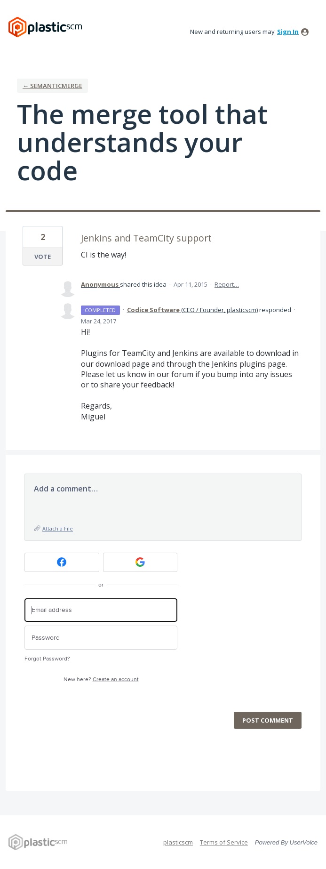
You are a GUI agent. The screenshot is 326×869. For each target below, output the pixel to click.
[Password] (100, 638)
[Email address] (100, 610)
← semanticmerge (52, 85)
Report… (227, 284)
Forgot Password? (47, 658)
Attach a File (57, 528)
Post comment (267, 720)
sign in (288, 31)
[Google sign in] (140, 562)
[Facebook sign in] (61, 562)
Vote (42, 256)
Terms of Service (224, 842)
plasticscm (178, 842)
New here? (101, 679)
